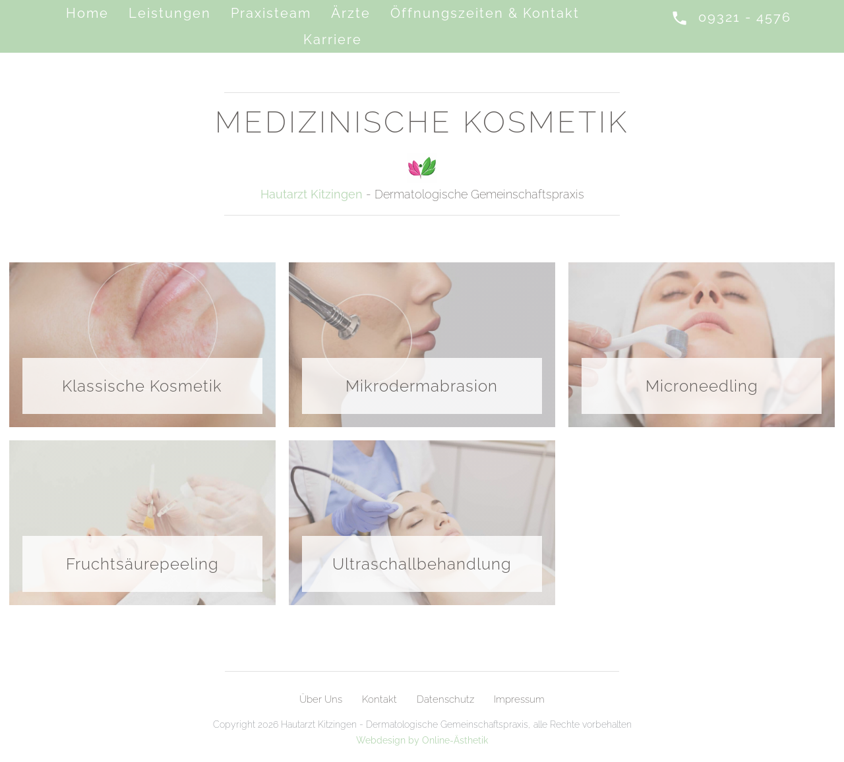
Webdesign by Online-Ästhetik (422, 740)
